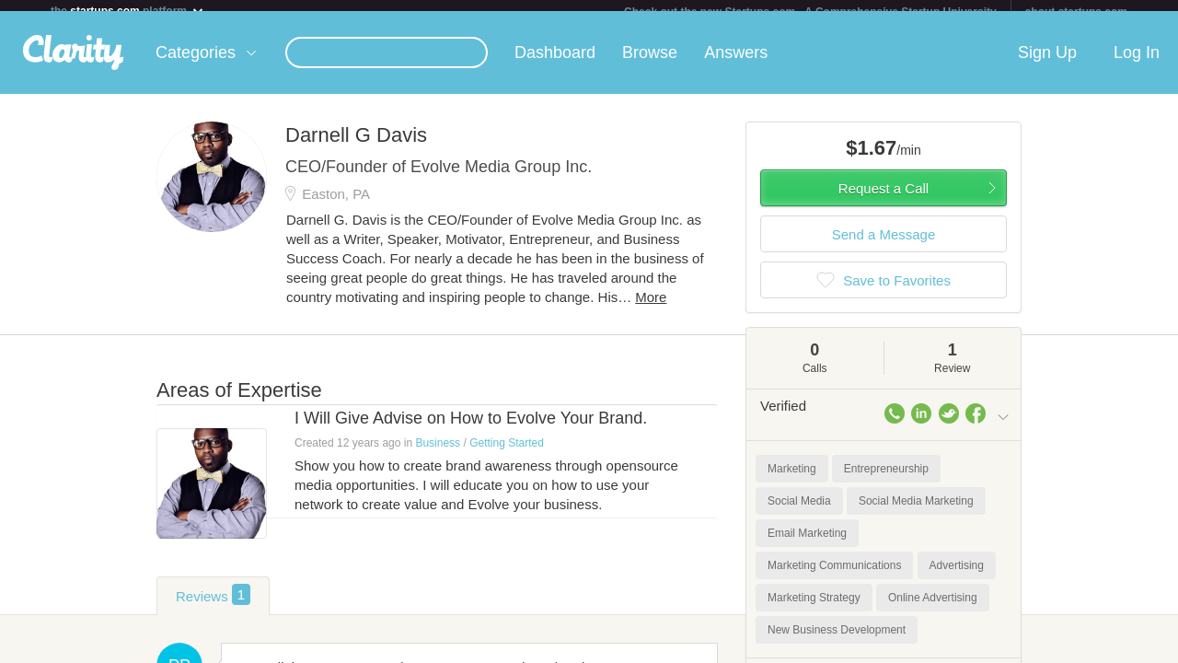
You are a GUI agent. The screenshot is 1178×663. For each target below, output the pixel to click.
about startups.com (1076, 12)
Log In (1137, 63)
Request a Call (883, 199)
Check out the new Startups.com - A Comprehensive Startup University (810, 12)
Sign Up (1047, 63)
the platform (128, 11)
